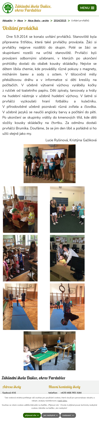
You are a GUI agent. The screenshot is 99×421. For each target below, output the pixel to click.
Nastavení (66, 415)
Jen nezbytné (49, 415)
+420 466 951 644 (71, 392)
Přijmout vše (30, 415)
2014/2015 (60, 20)
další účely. (62, 400)
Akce (20, 20)
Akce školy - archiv (38, 20)
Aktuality (7, 20)
